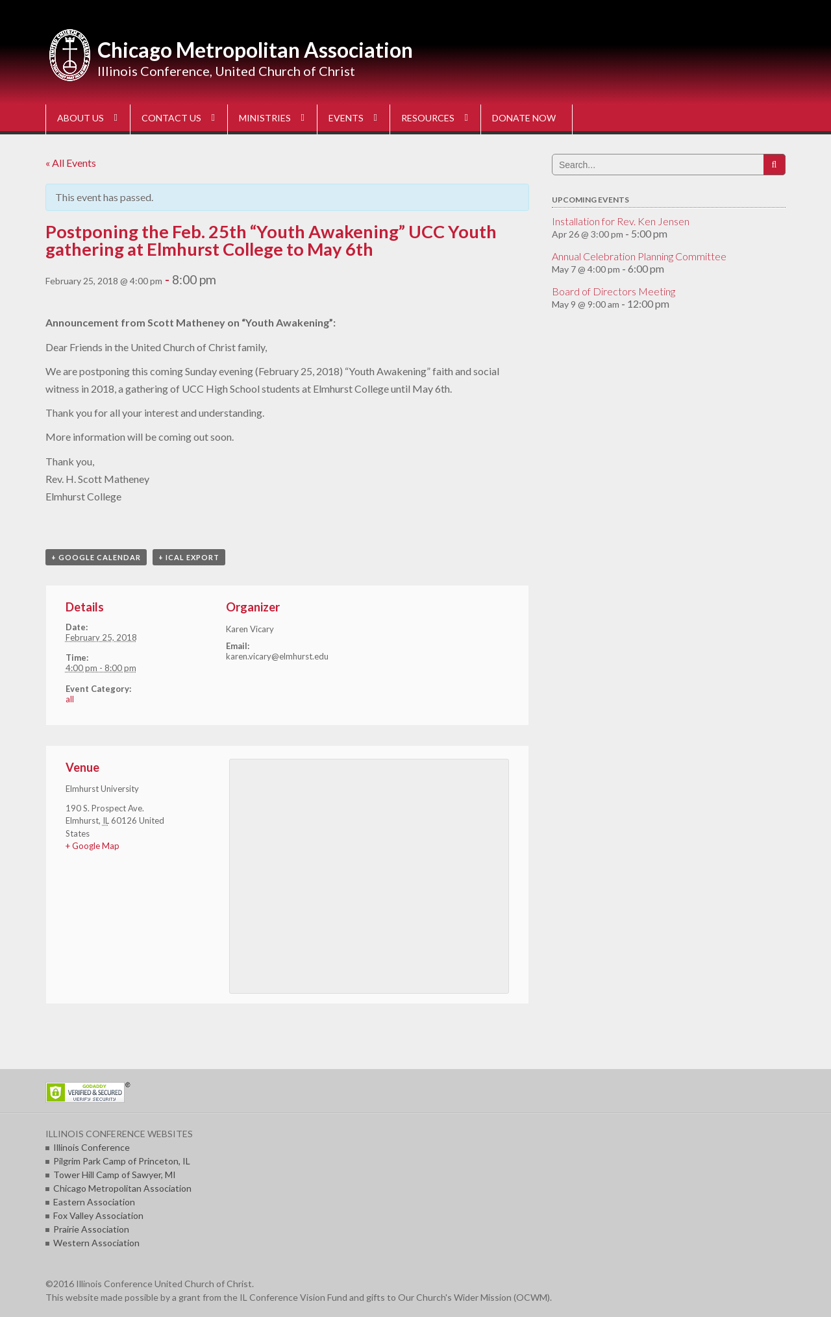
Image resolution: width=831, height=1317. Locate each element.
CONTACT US (171, 117)
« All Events (70, 162)
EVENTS (346, 117)
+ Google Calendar (96, 557)
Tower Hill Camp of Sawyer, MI (114, 1174)
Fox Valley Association (98, 1215)
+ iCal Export (188, 557)
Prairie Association (91, 1229)
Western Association (96, 1242)
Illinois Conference (91, 1147)
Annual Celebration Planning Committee (639, 256)
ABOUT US (80, 117)
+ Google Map (92, 846)
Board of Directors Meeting (613, 291)
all (70, 699)
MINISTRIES (265, 117)
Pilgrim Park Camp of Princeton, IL (121, 1160)
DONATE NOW (524, 117)
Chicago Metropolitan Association (255, 49)
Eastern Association (94, 1201)
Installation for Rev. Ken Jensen (620, 221)
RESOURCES (427, 117)
